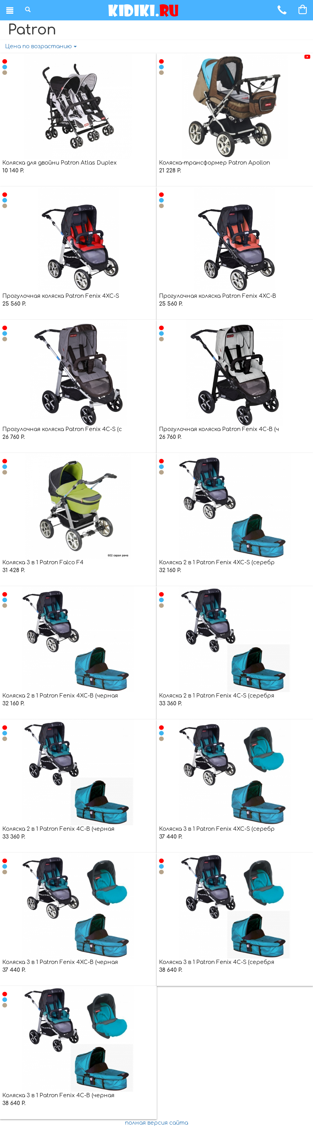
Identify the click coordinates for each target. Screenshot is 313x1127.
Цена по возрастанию (41, 46)
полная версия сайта (156, 1123)
